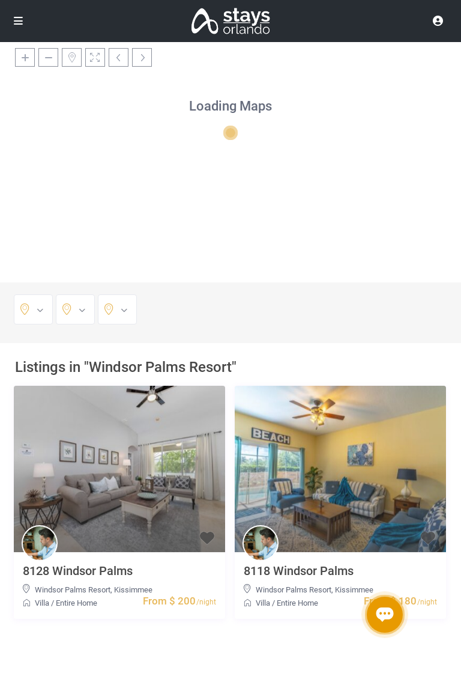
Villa (42, 602)
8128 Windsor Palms (78, 570)
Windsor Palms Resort (72, 589)
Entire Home (76, 602)
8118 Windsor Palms (299, 570)
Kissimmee (133, 589)
